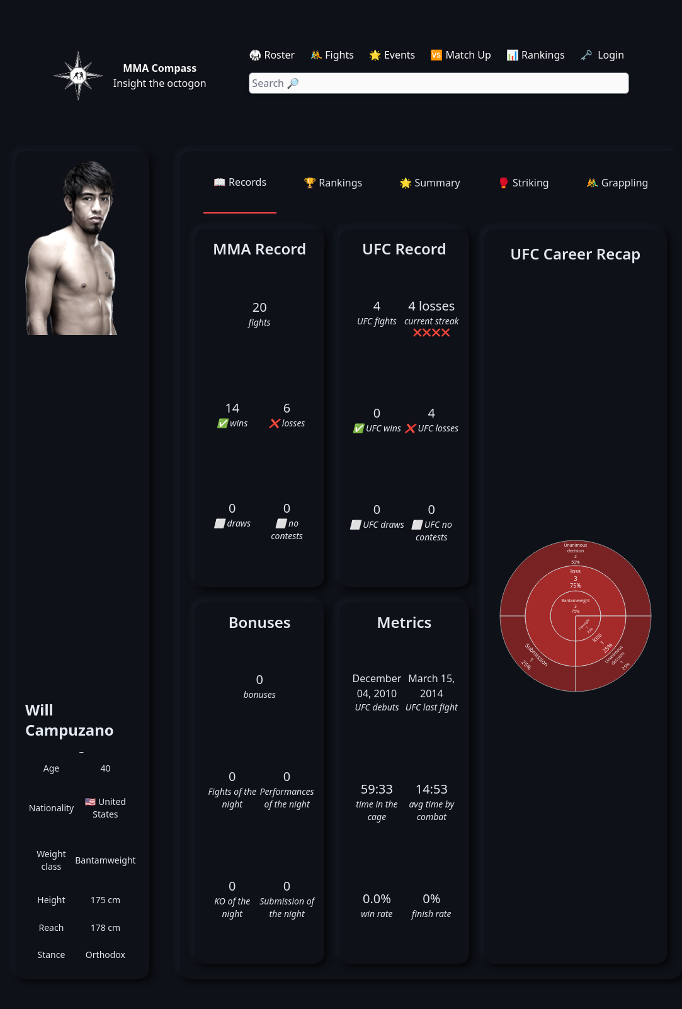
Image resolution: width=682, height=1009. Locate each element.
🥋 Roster (272, 55)
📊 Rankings (535, 55)
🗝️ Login (603, 55)
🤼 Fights (332, 55)
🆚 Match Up (460, 55)
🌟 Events (392, 55)
